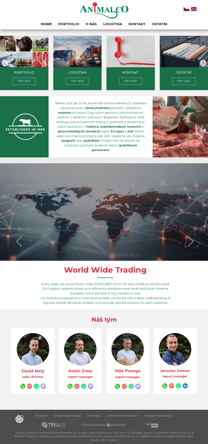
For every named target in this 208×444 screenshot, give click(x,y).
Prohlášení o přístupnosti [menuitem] (158, 415)
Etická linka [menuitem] (94, 415)
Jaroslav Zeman (175, 371)
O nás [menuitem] (91, 24)
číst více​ (77, 81)
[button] (5, 63)
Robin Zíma (80, 371)
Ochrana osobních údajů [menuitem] (67, 415)
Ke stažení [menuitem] (41, 415)
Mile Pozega (127, 370)
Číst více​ (24, 81)
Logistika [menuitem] (112, 24)
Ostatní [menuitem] (159, 24)
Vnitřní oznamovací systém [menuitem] (122, 415)
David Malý (33, 371)
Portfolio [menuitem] (68, 24)
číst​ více (183, 81)
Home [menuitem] (46, 24)
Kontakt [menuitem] (137, 24)
